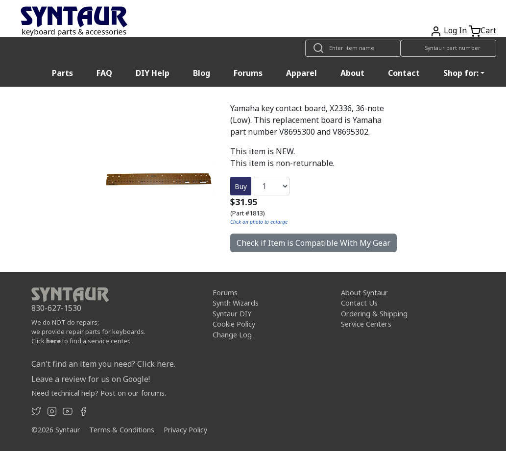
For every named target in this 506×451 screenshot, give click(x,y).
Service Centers (366, 324)
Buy (241, 186)
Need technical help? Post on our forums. (98, 393)
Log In (455, 30)
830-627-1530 (56, 308)
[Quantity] (271, 186)
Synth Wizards (236, 303)
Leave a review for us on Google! (90, 379)
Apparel (301, 73)
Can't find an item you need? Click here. (103, 363)
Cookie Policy (234, 324)
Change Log (232, 334)
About (352, 73)
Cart (488, 30)
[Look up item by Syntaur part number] (448, 48)
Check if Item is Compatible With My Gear (313, 242)
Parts (62, 73)
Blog (201, 73)
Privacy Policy (185, 429)
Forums (248, 73)
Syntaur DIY (232, 313)
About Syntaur (364, 292)
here (53, 340)
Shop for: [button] (461, 73)
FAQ (104, 73)
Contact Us (359, 303)
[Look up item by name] (353, 48)
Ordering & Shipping (374, 313)
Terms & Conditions (121, 429)
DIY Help (152, 73)
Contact (404, 73)
